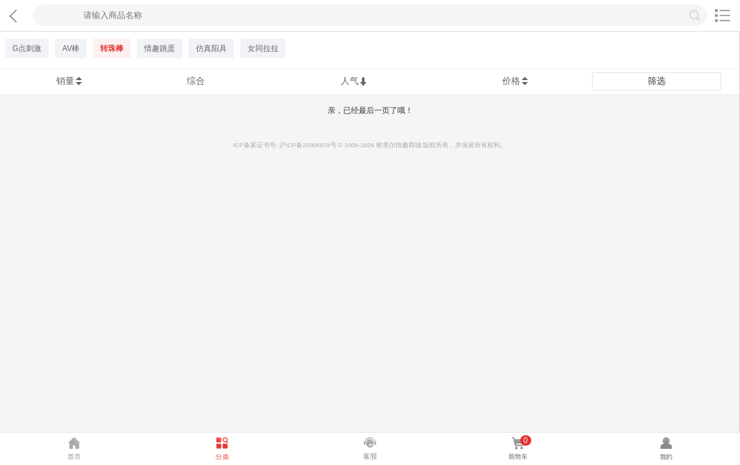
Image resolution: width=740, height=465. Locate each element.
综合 (196, 81)
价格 (511, 81)
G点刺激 (26, 48)
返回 (15, 15)
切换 (722, 15)
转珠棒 (111, 48)
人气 (353, 81)
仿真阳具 (211, 48)
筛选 (657, 81)
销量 (65, 81)
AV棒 (70, 48)
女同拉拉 (263, 48)
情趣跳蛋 (159, 48)
